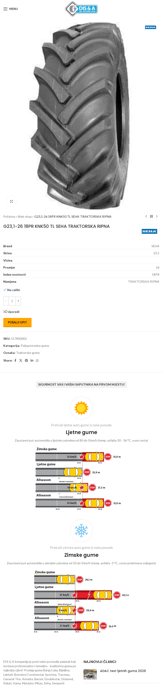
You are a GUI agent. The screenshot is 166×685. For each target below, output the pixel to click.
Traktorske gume (28, 353)
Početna (9, 216)
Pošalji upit (17, 322)
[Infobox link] (81, 455)
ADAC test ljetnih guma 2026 (123, 671)
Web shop (25, 216)
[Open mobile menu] (10, 8)
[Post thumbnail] (90, 674)
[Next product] (156, 216)
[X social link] (21, 361)
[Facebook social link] (15, 361)
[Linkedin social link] (32, 361)
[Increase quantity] (18, 301)
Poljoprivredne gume (35, 345)
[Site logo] (81, 8)
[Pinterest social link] (26, 361)
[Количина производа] (12, 301)
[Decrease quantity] (6, 301)
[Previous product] (146, 216)
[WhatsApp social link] (37, 361)
